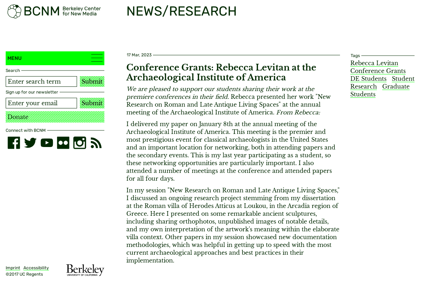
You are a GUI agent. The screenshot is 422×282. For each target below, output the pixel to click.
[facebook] (14, 143)
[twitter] (30, 143)
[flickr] (63, 143)
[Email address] (41, 103)
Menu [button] (55, 58)
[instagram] (79, 143)
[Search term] (41, 81)
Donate (17, 116)
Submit (92, 81)
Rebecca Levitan (374, 63)
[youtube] (47, 143)
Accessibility (36, 267)
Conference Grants (378, 70)
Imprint (13, 267)
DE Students (368, 78)
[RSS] (96, 143)
